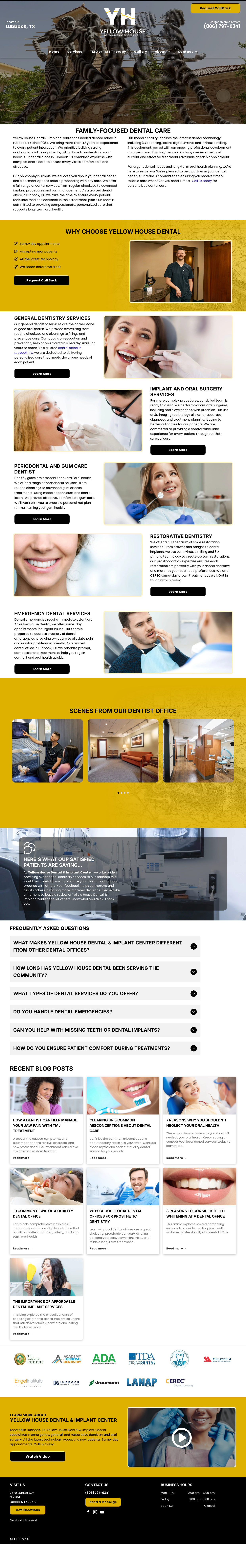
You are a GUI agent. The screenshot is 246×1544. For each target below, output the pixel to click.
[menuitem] (54, 51)
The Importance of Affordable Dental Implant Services (44, 1304)
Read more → (23, 1158)
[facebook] (88, 1512)
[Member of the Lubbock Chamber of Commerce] (66, 1383)
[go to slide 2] (121, 793)
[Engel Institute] (29, 1383)
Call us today (202, 181)
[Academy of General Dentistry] (66, 1359)
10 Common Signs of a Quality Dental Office (43, 1213)
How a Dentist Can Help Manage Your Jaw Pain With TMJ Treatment (45, 1125)
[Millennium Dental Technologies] (217, 1359)
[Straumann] (104, 1383)
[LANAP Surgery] (142, 1383)
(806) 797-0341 (222, 26)
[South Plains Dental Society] (179, 1359)
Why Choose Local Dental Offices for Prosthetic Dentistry (116, 1216)
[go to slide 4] (128, 793)
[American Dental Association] (104, 1359)
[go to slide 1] (118, 793)
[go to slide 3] (124, 793)
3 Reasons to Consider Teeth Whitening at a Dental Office (195, 1213)
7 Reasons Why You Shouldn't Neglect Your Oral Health (196, 1123)
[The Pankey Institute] (29, 1359)
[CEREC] (179, 1383)
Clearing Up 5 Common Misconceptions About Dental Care (120, 1125)
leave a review (56, 894)
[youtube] (102, 1512)
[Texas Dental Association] (142, 1359)
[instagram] (95, 1512)
